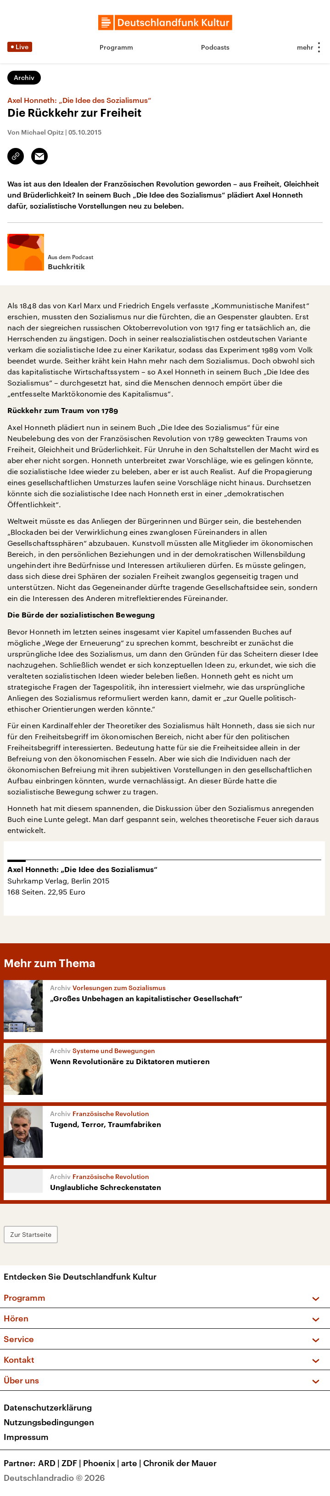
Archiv (24, 77)
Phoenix (102, 1463)
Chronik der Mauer (180, 1463)
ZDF (72, 1463)
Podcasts (215, 47)
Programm (116, 47)
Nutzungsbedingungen (49, 1422)
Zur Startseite (30, 1234)
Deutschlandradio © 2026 (54, 1478)
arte (132, 1463)
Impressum (26, 1437)
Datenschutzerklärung (48, 1407)
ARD (50, 1463)
